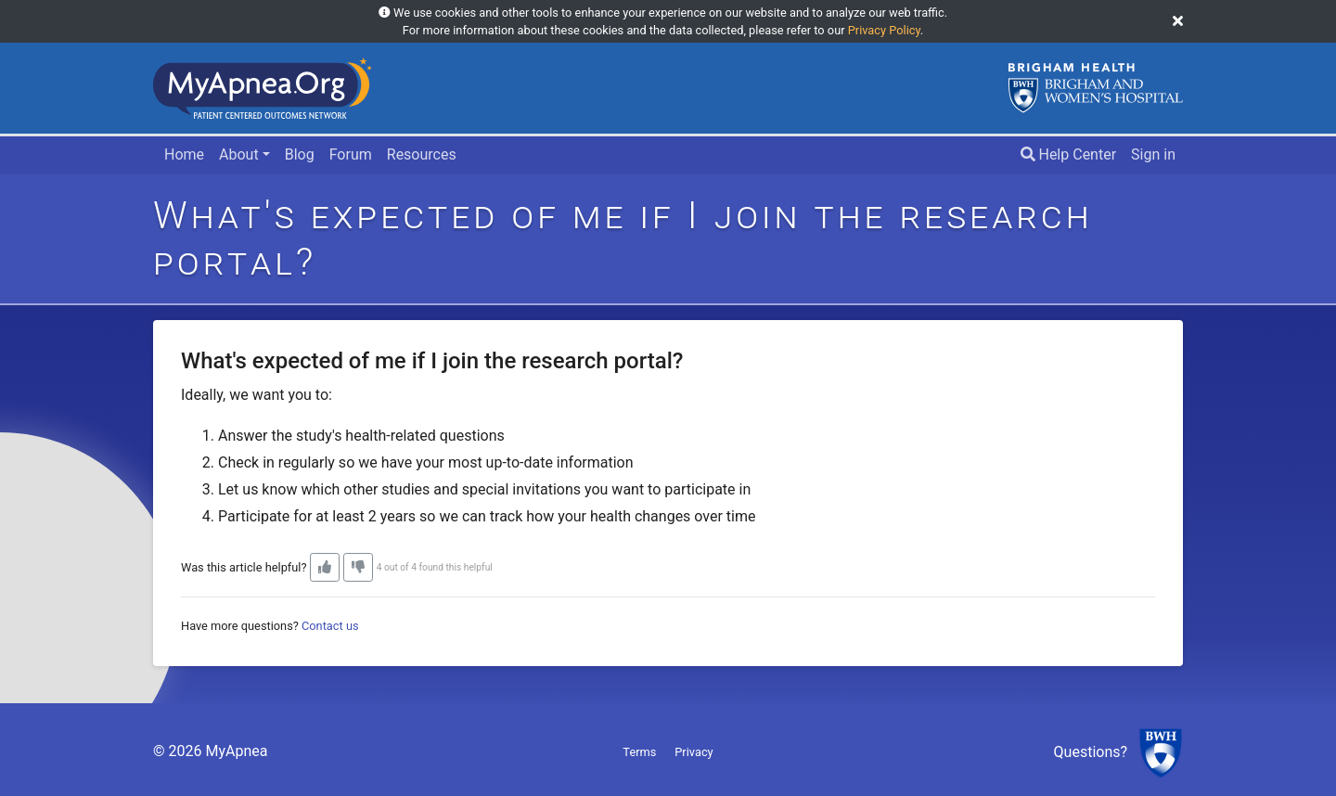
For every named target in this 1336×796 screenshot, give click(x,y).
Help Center (1069, 154)
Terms (639, 752)
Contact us (330, 626)
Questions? (1090, 753)
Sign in (1153, 154)
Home (184, 154)
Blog (300, 154)
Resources (421, 154)
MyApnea (236, 751)
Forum (350, 154)
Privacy (693, 752)
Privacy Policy (884, 30)
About (239, 154)
